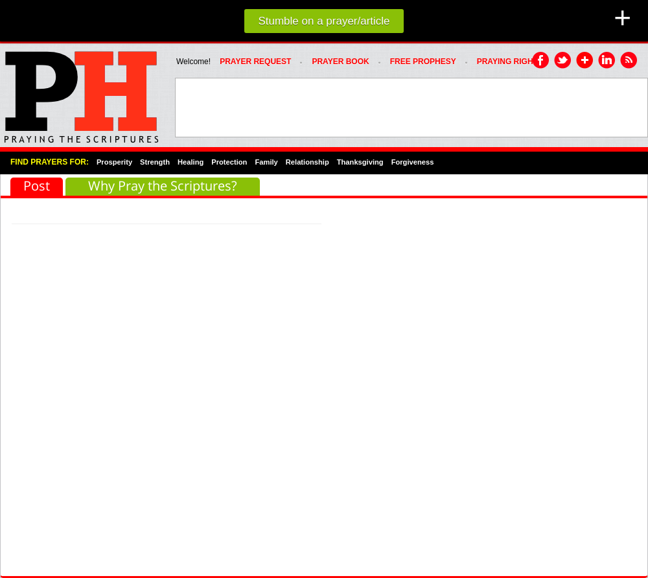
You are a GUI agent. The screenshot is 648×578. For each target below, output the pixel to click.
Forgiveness (412, 162)
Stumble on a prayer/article (323, 21)
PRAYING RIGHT (507, 61)
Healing (190, 162)
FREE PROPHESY (423, 61)
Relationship (307, 162)
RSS (629, 61)
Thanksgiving (360, 162)
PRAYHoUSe (81, 93)
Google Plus (585, 61)
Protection (229, 162)
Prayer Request (255, 61)
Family (266, 162)
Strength (155, 162)
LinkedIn (607, 61)
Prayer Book (340, 61)
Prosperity (114, 162)
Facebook (541, 61)
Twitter (563, 61)
